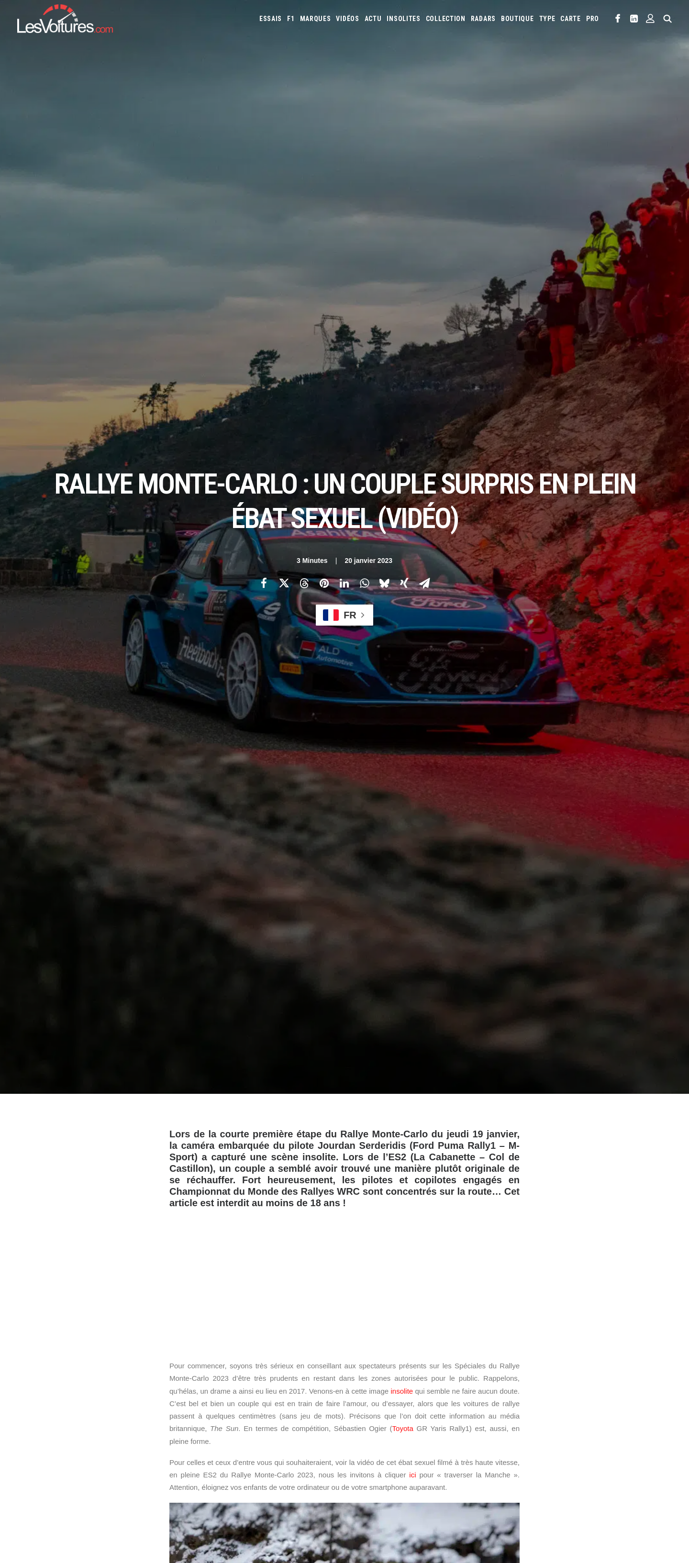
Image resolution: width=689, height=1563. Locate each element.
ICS (199, 1504)
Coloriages (499, 1466)
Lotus (564, 1407)
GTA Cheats (210, 1470)
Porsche (564, 1423)
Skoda (381, 1438)
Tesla (428, 1438)
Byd (592, 1377)
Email (397, 1284)
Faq (30, 1412)
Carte (33, 1378)
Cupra (389, 1392)
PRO (592, 18)
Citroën (363, 1392)
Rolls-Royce (628, 1423)
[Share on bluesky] (384, 167)
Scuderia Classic (217, 1428)
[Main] (344, 1224)
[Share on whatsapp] (364, 167)
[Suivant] (535, 1224)
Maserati (591, 1407)
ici (412, 645)
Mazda (619, 1407)
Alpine (427, 1377)
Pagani (505, 1423)
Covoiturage (557, 1466)
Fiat (509, 1392)
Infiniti (609, 1392)
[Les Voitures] (65, 18)
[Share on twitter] (283, 167)
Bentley (519, 1377)
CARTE (570, 18)
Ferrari (487, 1392)
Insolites (403, 18)
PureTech (409, 1481)
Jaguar (636, 1392)
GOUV (589, 1466)
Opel (483, 1423)
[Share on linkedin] (344, 167)
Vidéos (347, 18)
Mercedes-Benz (403, 1423)
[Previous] (153, 1224)
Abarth (362, 1377)
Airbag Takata (371, 1481)
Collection (446, 18)
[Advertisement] (344, 446)
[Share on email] (424, 167)
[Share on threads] (303, 167)
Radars (483, 18)
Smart (405, 1438)
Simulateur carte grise (383, 1466)
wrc (314, 1109)
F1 (290, 18)
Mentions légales (50, 1445)
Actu (373, 18)
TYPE (547, 18)
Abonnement (43, 1395)
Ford (528, 1392)
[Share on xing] (404, 167)
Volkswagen (489, 1438)
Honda (552, 1392)
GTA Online (210, 1487)
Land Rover (509, 1407)
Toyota (402, 598)
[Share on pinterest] (323, 167)
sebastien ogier (271, 1109)
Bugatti (568, 1377)
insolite (401, 561)
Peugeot (533, 1423)
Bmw (544, 1377)
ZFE (527, 1466)
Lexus (539, 1407)
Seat (359, 1438)
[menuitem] (270, 18)
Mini (437, 1423)
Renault (593, 1423)
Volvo (522, 1438)
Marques (315, 18)
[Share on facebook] (263, 167)
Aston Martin (462, 1377)
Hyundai (580, 1392)
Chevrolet (619, 1377)
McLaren (364, 1423)
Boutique (517, 18)
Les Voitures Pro (218, 1395)
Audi (494, 1377)
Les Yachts (210, 1412)
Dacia (412, 1392)
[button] (617, 18)
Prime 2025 (617, 1466)
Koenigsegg (403, 1407)
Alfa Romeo (395, 1377)
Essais (270, 18)
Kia (376, 1407)
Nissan (459, 1423)
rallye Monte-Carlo (204, 1109)
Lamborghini (444, 1407)
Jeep (359, 1407)
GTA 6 (203, 1454)
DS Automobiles (448, 1392)
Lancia (477, 1407)
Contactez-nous (48, 1428)
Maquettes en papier (449, 1466)
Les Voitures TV (217, 1378)
